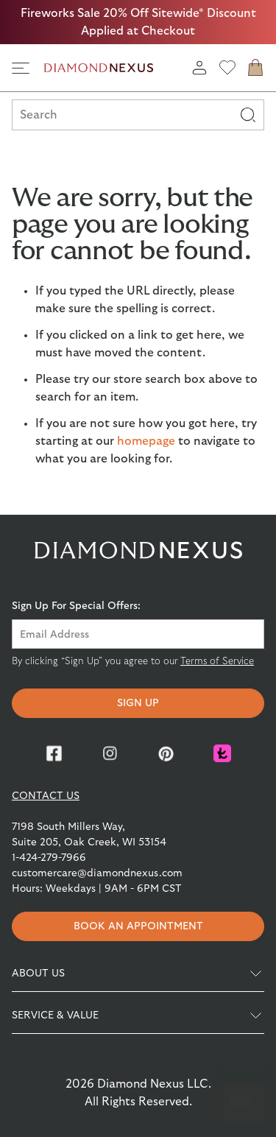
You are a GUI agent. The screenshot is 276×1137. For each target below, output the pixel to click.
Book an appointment (138, 926)
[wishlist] (227, 68)
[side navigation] (20, 68)
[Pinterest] (166, 753)
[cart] (255, 68)
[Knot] (222, 753)
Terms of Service (217, 661)
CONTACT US (45, 796)
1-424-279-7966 (49, 858)
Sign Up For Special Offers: (76, 606)
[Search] (248, 115)
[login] (199, 68)
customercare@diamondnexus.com (97, 873)
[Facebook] (54, 753)
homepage (146, 441)
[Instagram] (110, 753)
